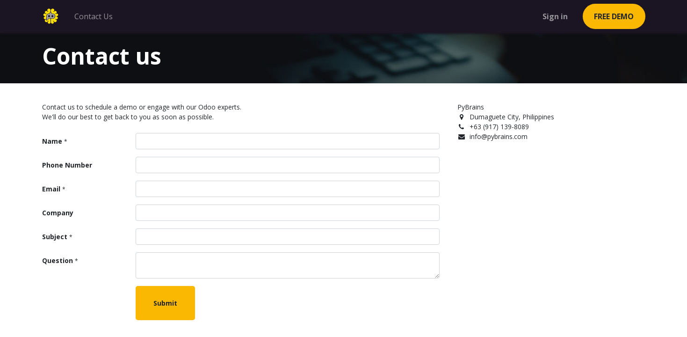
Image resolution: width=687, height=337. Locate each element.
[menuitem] (93, 16)
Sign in (555, 16)
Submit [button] (165, 303)
